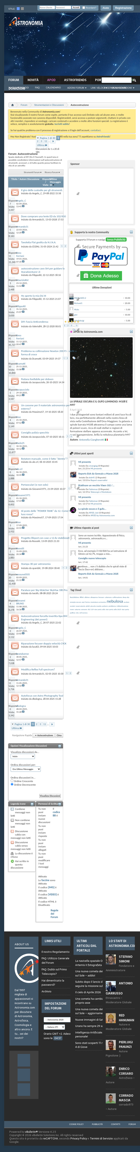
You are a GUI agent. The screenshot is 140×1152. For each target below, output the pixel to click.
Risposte (46, 179)
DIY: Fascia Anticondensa (34, 321)
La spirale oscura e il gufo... (92, 508)
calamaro (108, 597)
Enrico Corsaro (126, 1071)
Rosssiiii (36, 541)
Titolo (14, 179)
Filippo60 (37, 275)
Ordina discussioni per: (23, 764)
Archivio (46, 991)
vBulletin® (31, 1132)
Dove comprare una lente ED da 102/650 (43, 216)
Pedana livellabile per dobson (37, 379)
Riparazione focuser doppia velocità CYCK (43, 643)
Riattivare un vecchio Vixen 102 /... (96, 485)
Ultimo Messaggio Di (55, 182)
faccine (45, 880)
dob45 (92, 477)
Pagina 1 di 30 (47, 138)
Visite (45, 185)
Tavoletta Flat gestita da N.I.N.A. (38, 242)
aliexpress (94, 597)
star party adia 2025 (113, 609)
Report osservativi (98, 480)
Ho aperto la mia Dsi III (33, 295)
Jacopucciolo (38, 382)
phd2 (88, 606)
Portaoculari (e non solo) (34, 484)
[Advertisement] (103, 45)
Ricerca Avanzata (115, 88)
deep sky (126, 597)
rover (72, 609)
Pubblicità (97, 1124)
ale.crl (35, 461)
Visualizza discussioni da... (25, 752)
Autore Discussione (29, 179)
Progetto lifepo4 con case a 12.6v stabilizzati (45, 537)
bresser (101, 597)
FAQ (37, 87)
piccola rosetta (96, 606)
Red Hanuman (126, 1017)
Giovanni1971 (39, 488)
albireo (87, 597)
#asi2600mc (74, 597)
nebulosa (115, 601)
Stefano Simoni (125, 959)
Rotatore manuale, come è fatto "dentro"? (44, 458)
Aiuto (106, 7)
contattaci (95, 130)
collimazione (117, 597)
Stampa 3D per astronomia (36, 563)
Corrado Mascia (126, 1098)
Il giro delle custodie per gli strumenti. (42, 190)
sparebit (36, 568)
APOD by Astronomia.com (102, 515)
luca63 (35, 646)
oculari (72, 606)
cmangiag (93, 465)
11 (45, 141)
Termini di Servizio (101, 1138)
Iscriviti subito (62, 124)
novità (33, 80)
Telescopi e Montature (100, 492)
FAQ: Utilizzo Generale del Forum (55, 960)
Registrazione (123, 7)
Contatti (115, 1124)
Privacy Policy (78, 1138)
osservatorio (80, 606)
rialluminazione (122, 606)
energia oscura (75, 602)
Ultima (42, 145)
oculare (126, 602)
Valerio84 (37, 326)
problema (112, 606)
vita (77, 613)
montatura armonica (98, 602)
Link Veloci (98, 88)
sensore (84, 609)
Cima (59, 735)
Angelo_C (37, 193)
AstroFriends (75, 80)
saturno (77, 609)
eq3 (83, 602)
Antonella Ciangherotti (91, 439)
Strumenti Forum (32, 172)
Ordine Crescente (22, 781)
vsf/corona (83, 613)
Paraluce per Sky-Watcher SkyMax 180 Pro (44, 590)
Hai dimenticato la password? (53, 982)
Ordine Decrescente (23, 784)
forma (87, 602)
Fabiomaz (93, 489)
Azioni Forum (75, 88)
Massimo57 (38, 411)
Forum (13, 80)
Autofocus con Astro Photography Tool (42, 695)
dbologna (37, 698)
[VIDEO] (52, 894)
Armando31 (38, 219)
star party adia (99, 609)
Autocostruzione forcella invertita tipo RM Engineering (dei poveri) (44, 617)
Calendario (53, 87)
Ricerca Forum (51, 172)
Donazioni (17, 88)
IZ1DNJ (35, 246)
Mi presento (84, 461)
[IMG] (51, 887)
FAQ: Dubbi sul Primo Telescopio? (54, 971)
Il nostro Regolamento (56, 952)
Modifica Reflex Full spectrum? (38, 669)
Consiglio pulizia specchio (35, 432)
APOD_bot (94, 512)
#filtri (82, 597)
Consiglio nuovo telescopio (92, 558)
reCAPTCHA (50, 1138)
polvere (105, 606)
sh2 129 (91, 609)
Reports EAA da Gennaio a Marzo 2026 (98, 473)
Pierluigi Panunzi (126, 1044)
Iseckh (35, 593)
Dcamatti (36, 358)
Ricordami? (89, 8)
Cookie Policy (76, 1124)
